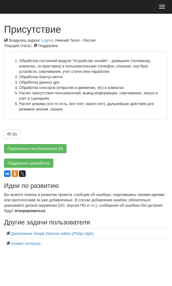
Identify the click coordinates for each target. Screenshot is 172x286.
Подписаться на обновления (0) (35, 148)
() (12, 134)
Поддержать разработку (29, 163)
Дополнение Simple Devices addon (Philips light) (52, 233)
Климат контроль (26, 243)
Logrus (47, 40)
